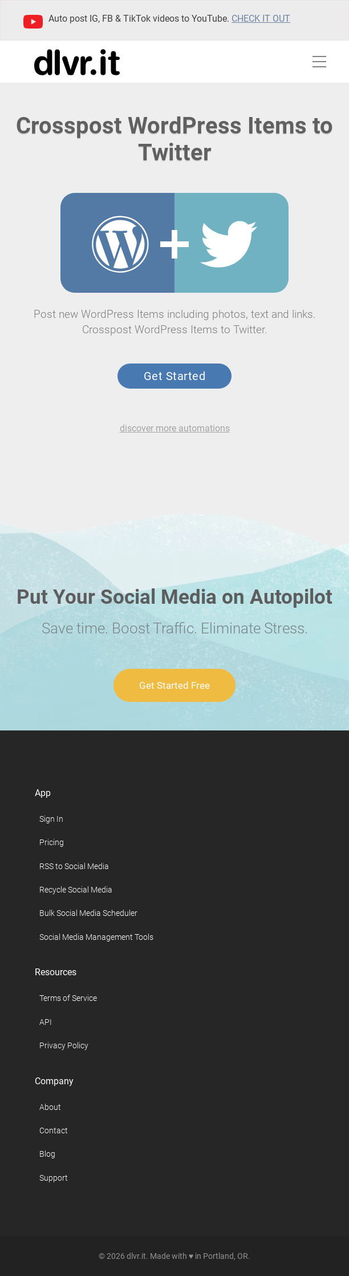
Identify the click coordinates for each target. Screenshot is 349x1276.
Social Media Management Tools (96, 937)
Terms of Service (68, 998)
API (45, 1022)
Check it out (261, 18)
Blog (47, 1153)
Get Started (174, 376)
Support (53, 1177)
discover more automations (175, 428)
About (50, 1107)
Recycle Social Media (75, 889)
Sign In (51, 818)
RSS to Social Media (74, 866)
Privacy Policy (63, 1045)
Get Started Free (174, 685)
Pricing (51, 842)
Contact (53, 1130)
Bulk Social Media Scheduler (88, 913)
